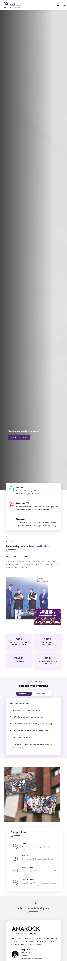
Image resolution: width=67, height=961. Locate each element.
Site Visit (34, 855)
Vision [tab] (8, 561)
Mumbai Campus (42, 694)
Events (33, 843)
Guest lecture (36, 867)
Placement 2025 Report (19, 437)
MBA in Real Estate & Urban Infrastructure (28, 710)
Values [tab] (25, 561)
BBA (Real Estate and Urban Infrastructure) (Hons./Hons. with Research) (33, 745)
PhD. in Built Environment (22, 737)
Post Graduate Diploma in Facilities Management (30, 731)
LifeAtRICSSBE (37, 879)
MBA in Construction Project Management (28, 717)
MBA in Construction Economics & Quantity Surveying (32, 724)
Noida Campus (24, 694)
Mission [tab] (17, 561)
